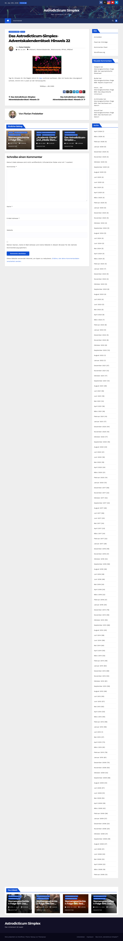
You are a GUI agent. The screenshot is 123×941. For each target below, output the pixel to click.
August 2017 (98, 508)
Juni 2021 (97, 396)
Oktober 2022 (99, 345)
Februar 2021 (99, 416)
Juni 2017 (97, 518)
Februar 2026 (99, 142)
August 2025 (99, 172)
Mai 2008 (97, 859)
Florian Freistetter (24, 47)
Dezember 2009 (100, 762)
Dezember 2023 (100, 274)
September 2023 (100, 289)
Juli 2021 (97, 391)
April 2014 (98, 650)
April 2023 (98, 315)
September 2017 (100, 503)
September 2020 (100, 442)
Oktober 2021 (99, 376)
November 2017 (100, 493)
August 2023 (99, 294)
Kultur (23, 31)
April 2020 (98, 467)
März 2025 (98, 197)
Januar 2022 (98, 360)
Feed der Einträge (101, 42)
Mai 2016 (97, 584)
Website (10, 230)
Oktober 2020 (99, 437)
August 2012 (98, 691)
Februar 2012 (99, 722)
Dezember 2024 (100, 213)
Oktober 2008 (99, 834)
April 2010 (98, 742)
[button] (113, 21)
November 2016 (100, 554)
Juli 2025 (97, 177)
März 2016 (98, 594)
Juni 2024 (98, 243)
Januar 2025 (98, 208)
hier (40, 78)
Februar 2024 (99, 264)
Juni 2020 (98, 457)
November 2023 (100, 279)
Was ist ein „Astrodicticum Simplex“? (106, 937)
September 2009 (100, 778)
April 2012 (98, 712)
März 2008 (98, 869)
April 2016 (98, 589)
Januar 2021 (98, 421)
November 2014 (100, 615)
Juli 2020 (97, 452)
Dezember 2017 (100, 488)
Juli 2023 (97, 299)
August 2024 (99, 233)
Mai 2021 (97, 401)
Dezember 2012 (100, 671)
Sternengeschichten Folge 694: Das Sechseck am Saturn (104, 103)
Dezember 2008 (100, 824)
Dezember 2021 (100, 365)
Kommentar (12, 167)
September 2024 (100, 228)
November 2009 (100, 768)
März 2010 (98, 747)
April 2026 (98, 131)
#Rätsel (70, 49)
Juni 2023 (98, 304)
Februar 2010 (99, 752)
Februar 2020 (99, 477)
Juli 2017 (97, 513)
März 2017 (98, 533)
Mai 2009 (97, 798)
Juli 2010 (97, 732)
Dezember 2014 (100, 610)
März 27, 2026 (43, 907)
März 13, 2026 (100, 907)
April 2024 (98, 253)
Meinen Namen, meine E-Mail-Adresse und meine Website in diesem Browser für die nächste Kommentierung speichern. (42, 246)
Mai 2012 (97, 706)
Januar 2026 (99, 147)
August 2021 (98, 386)
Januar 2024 (98, 269)
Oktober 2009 (99, 773)
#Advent (32, 49)
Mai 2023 (97, 309)
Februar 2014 (99, 661)
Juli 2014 (97, 635)
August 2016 (98, 569)
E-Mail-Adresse (13, 218)
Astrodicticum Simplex (61, 10)
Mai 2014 (97, 645)
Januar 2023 (98, 330)
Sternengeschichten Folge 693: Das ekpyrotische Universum (104, 92)
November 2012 (100, 676)
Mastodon (17, 21)
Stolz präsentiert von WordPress (15, 937)
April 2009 (98, 803)
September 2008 (100, 839)
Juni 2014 (97, 640)
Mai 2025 (97, 187)
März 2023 (98, 320)
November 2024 (100, 218)
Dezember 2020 (100, 427)
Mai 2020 (97, 462)
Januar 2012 (98, 727)
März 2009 (98, 808)
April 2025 (98, 192)
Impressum (90, 937)
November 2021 (100, 371)
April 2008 (98, 864)
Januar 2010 (98, 757)
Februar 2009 (99, 813)
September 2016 (100, 564)
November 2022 (100, 340)
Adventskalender (14, 31)
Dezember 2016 (100, 549)
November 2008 (100, 829)
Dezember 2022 (100, 335)
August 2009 (99, 783)
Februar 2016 (99, 600)
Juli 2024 (97, 238)
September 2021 (100, 381)
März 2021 (98, 411)
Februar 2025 (99, 203)
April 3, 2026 (15, 907)
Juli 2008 (97, 849)
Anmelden (98, 37)
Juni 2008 (98, 854)
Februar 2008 (99, 874)
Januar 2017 (98, 544)
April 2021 (98, 406)
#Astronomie (56, 49)
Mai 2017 (97, 523)
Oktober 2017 (99, 498)
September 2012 (100, 686)
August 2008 (99, 844)
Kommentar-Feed (100, 47)
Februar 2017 (99, 538)
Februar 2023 (99, 325)
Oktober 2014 (99, 620)
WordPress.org (99, 52)
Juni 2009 (98, 793)
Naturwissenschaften (20, 132)
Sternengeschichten (14, 134)
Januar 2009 (99, 818)
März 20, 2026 (72, 907)
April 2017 (98, 528)
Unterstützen (81, 937)
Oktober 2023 (99, 284)
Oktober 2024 (99, 223)
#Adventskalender (43, 49)
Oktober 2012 (99, 681)
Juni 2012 (97, 701)
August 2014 (98, 630)
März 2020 (98, 472)
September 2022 (100, 350)
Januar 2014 (98, 666)
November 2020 (100, 432)
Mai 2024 (97, 248)
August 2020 (99, 447)
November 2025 (100, 157)
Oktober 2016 (99, 559)
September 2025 (100, 167)
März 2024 (98, 259)
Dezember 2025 (100, 152)
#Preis (64, 49)
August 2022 (99, 355)
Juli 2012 (97, 696)
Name (9, 206)
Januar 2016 (98, 605)
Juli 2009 (97, 788)
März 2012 (98, 717)
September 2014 (100, 625)
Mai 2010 (97, 737)
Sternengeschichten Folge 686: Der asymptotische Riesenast (104, 71)
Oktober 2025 (99, 162)
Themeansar (42, 937)
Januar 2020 (99, 483)
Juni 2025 (98, 182)
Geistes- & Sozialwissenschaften (46, 132)
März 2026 (98, 136)
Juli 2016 (97, 574)
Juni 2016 (97, 579)
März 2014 (98, 656)
